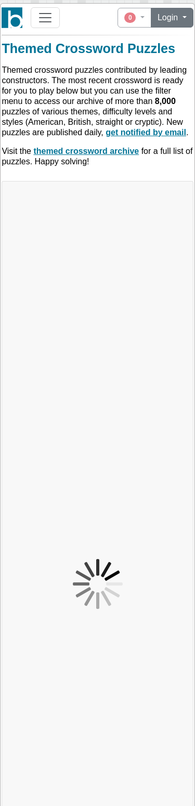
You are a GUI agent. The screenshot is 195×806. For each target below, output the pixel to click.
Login (169, 17)
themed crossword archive (86, 151)
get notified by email (146, 132)
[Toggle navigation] (45, 17)
